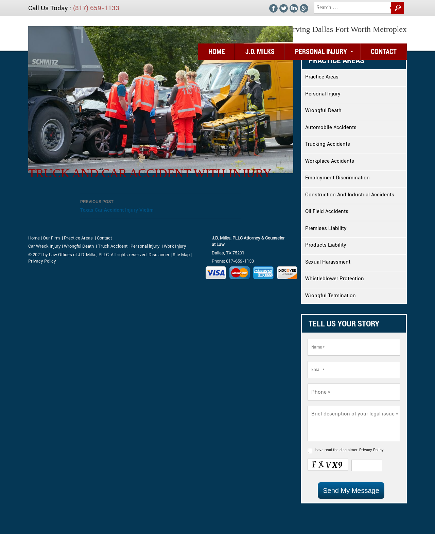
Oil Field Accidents (326, 211)
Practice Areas (321, 77)
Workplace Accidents (329, 161)
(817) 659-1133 (96, 8)
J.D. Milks (260, 52)
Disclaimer (159, 254)
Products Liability (325, 245)
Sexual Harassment (327, 262)
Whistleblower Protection (334, 278)
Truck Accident (112, 246)
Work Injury (175, 246)
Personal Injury (321, 52)
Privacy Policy (371, 450)
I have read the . (348, 450)
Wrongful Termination (330, 295)
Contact (384, 52)
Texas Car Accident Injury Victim (160, 205)
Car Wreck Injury (44, 246)
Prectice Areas (78, 238)
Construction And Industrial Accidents (349, 195)
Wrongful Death (323, 110)
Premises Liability (326, 228)
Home (216, 52)
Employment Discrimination (337, 178)
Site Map (181, 254)
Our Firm (51, 238)
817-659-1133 (240, 261)
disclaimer (348, 450)
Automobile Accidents (330, 127)
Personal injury (145, 246)
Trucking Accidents (327, 144)
